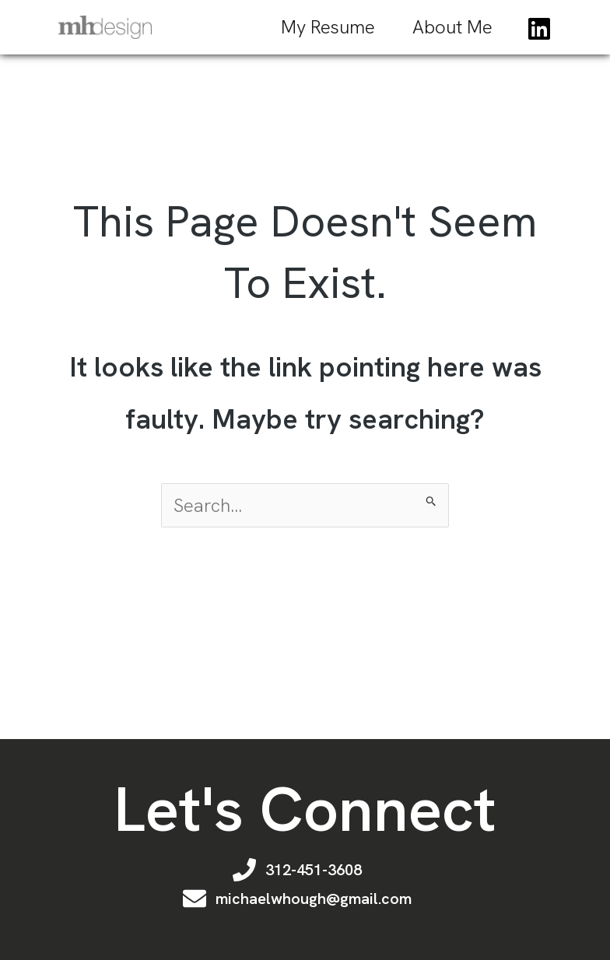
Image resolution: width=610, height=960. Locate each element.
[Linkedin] (539, 28)
